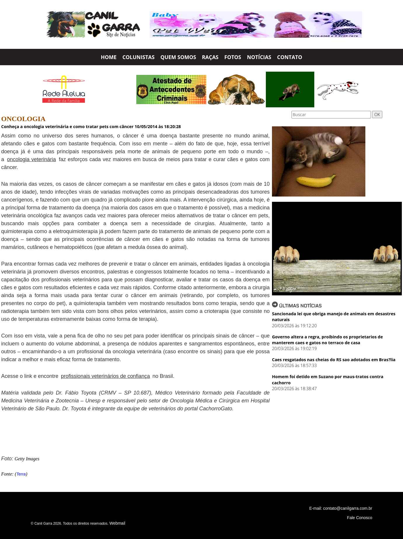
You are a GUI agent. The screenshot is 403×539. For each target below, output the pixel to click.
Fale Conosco (359, 517)
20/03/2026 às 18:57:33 (294, 365)
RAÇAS (210, 57)
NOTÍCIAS (259, 57)
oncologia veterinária (31, 159)
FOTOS (232, 57)
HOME (108, 57)
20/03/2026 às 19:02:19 (294, 348)
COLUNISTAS (138, 57)
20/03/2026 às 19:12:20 (294, 325)
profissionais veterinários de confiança (105, 376)
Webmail (117, 523)
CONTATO (289, 57)
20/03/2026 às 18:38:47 (294, 388)
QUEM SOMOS (178, 57)
